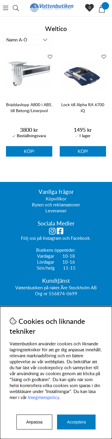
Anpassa (34, 422)
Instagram (52, 238)
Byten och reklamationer (56, 205)
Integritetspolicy (43, 397)
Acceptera (76, 422)
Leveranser (56, 211)
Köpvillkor (56, 199)
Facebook (80, 238)
